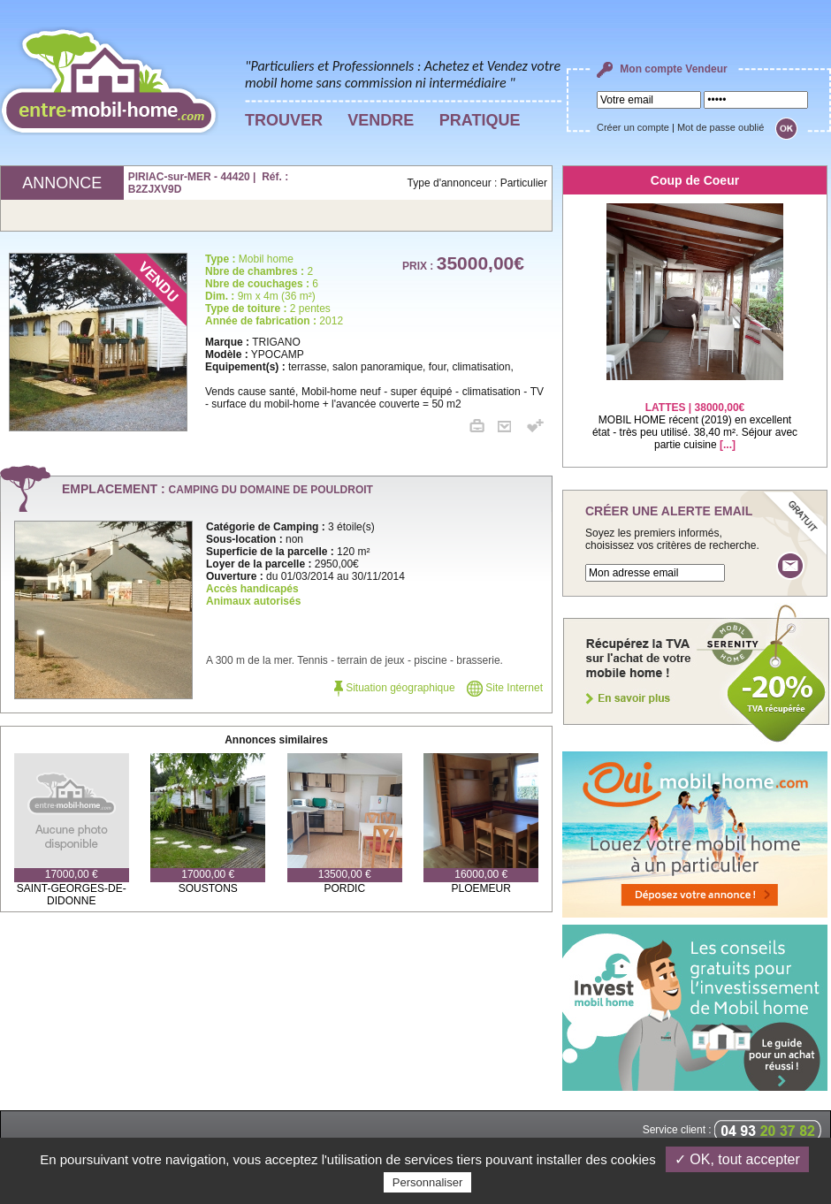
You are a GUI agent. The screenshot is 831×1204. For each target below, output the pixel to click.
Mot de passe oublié (720, 127)
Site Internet (505, 688)
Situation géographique (394, 688)
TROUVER (284, 120)
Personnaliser (428, 1182)
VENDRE (380, 120)
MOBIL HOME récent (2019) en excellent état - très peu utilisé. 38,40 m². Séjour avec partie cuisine (694, 415)
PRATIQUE (480, 120)
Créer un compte (633, 127)
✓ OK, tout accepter (737, 1159)
